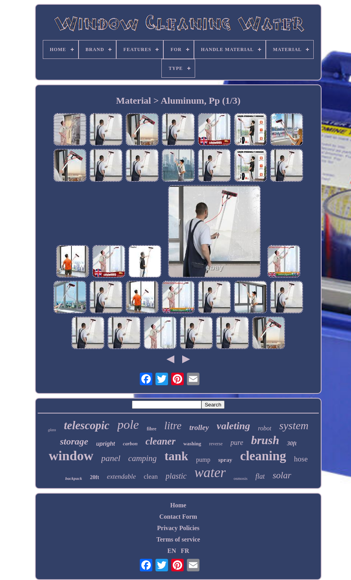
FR (185, 550)
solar (281, 475)
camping (142, 458)
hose (301, 459)
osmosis (240, 478)
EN (171, 550)
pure (236, 442)
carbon (130, 443)
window (71, 455)
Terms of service (178, 539)
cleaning (263, 456)
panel (111, 458)
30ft (291, 443)
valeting (233, 426)
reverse (216, 443)
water (210, 472)
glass (52, 430)
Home (178, 505)
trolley (199, 427)
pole (128, 424)
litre (172, 426)
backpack (73, 478)
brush (265, 440)
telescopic (87, 425)
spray (225, 460)
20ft (94, 477)
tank (176, 456)
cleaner (161, 441)
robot (264, 428)
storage (74, 441)
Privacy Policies (178, 528)
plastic (176, 476)
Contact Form (178, 516)
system (294, 425)
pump (203, 459)
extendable (121, 476)
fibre (151, 429)
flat (260, 476)
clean (151, 476)
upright (105, 444)
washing (192, 443)
